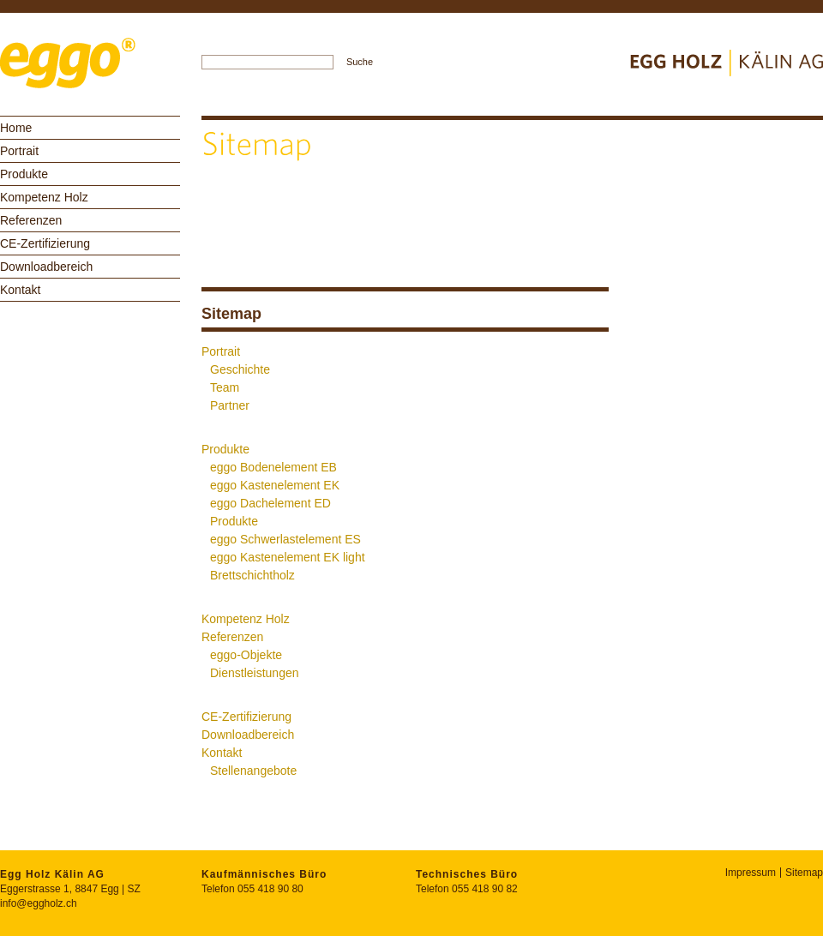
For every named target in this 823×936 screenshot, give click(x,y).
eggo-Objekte (246, 655)
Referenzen (31, 220)
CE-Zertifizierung (45, 243)
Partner (229, 405)
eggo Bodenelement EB (273, 467)
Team (224, 387)
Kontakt (20, 290)
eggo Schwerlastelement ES (285, 539)
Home (16, 128)
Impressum (750, 873)
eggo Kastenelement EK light (287, 557)
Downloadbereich (46, 266)
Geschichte (240, 369)
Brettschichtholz (252, 575)
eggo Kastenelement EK (274, 485)
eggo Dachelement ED (270, 503)
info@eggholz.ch (38, 903)
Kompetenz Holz (44, 197)
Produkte (24, 174)
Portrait (19, 151)
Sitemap (804, 873)
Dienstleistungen (254, 673)
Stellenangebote (253, 770)
